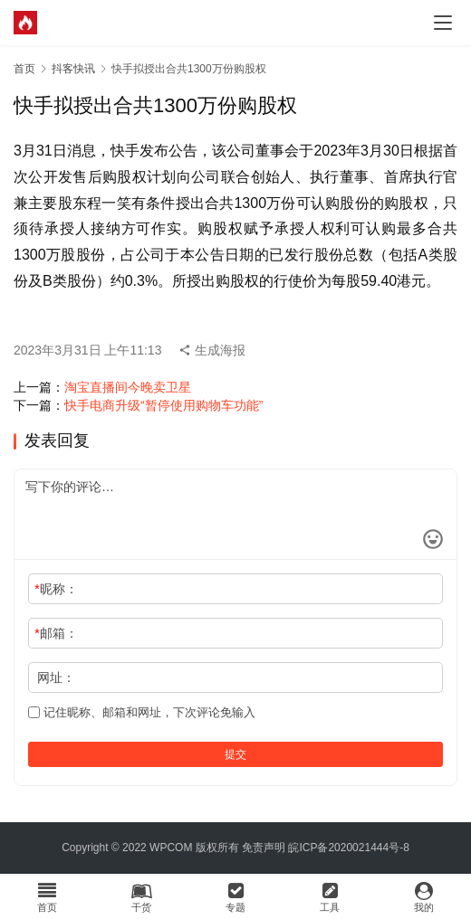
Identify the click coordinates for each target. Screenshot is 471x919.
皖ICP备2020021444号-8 (348, 847)
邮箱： (55, 633)
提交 (235, 754)
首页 (24, 68)
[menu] (443, 22)
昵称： (55, 589)
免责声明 (263, 847)
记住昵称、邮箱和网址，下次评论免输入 (141, 712)
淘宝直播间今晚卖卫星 (127, 387)
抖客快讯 (73, 68)
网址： (56, 677)
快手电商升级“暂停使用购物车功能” (163, 405)
